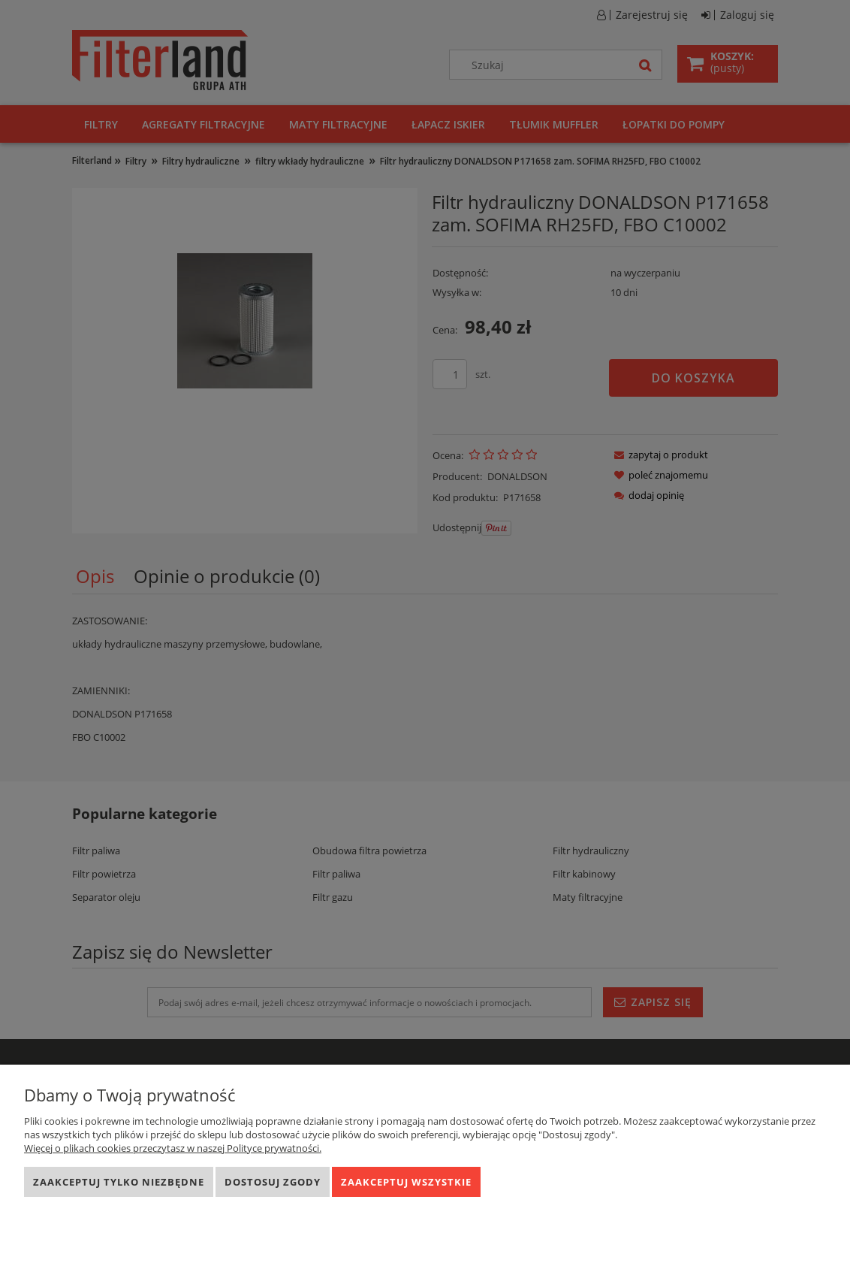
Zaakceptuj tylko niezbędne (118, 1182)
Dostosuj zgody (273, 1182)
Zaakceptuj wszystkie (406, 1182)
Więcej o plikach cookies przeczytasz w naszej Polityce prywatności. (172, 1148)
